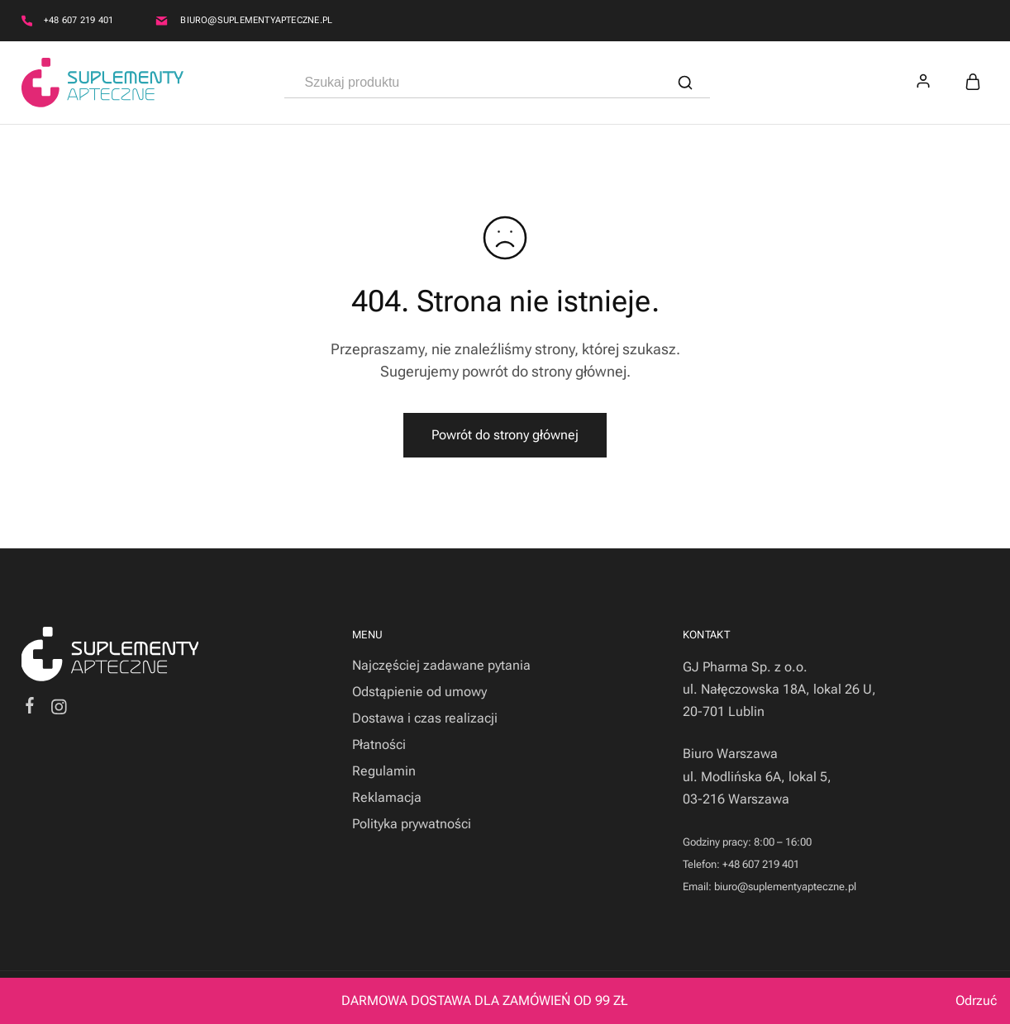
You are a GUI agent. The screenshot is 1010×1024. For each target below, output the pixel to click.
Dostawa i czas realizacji (425, 718)
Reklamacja (387, 797)
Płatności (379, 744)
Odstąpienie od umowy (419, 691)
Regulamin (384, 771)
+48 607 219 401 (78, 20)
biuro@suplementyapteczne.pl (256, 20)
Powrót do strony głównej (505, 435)
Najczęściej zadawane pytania (441, 665)
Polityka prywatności (411, 824)
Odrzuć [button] (976, 1000)
